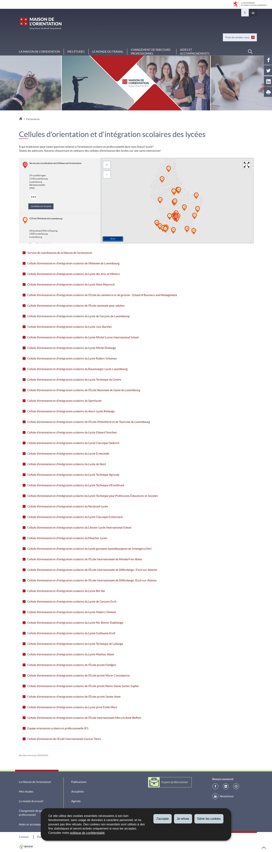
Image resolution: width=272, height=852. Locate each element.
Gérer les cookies (209, 818)
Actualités (77, 791)
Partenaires (33, 119)
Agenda (76, 801)
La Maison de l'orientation (39, 51)
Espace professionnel (175, 782)
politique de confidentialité (87, 832)
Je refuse (183, 818)
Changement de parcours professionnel (151, 51)
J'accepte (162, 818)
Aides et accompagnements (194, 51)
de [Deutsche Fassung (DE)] (253, 12)
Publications (79, 782)
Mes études (76, 51)
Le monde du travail (107, 51)
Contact (24, 836)
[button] (250, 51)
